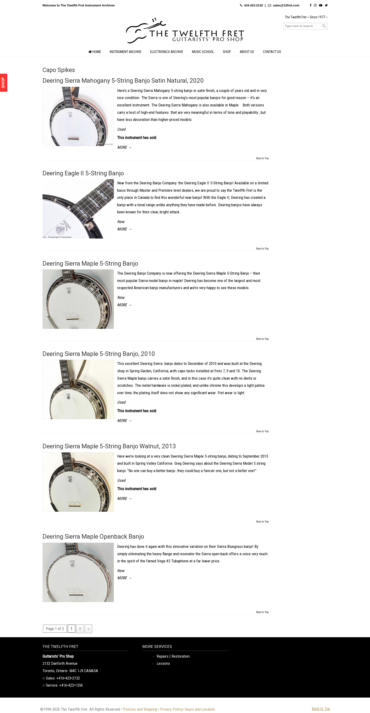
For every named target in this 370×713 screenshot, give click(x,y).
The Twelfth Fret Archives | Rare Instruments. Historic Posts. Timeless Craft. (185, 31)
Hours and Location (200, 709)
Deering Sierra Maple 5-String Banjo (90, 263)
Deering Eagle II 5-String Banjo (83, 173)
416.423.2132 (253, 5)
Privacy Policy (171, 709)
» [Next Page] (88, 628)
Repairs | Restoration (173, 656)
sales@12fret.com (286, 5)
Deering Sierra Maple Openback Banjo (93, 536)
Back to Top (262, 158)
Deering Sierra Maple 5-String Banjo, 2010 (99, 353)
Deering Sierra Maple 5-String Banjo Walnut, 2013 (109, 446)
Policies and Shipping (140, 709)
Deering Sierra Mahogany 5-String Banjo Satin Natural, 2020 (123, 80)
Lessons (163, 663)
